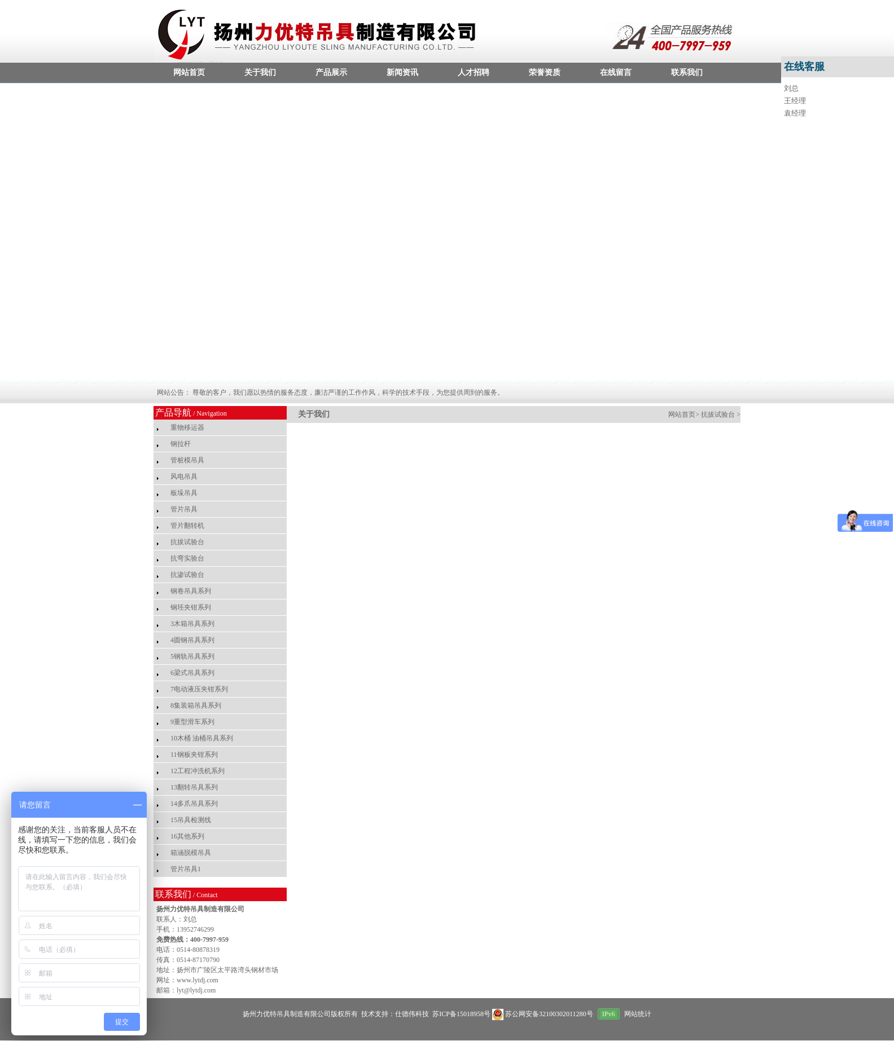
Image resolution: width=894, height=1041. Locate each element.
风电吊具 (184, 476)
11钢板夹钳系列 (194, 754)
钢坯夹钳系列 (190, 607)
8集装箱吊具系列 (195, 705)
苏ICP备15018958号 (460, 1014)
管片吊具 (184, 509)
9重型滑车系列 (192, 722)
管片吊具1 (185, 869)
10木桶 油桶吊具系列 (201, 738)
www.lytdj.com (197, 980)
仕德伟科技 (412, 1014)
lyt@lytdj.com (196, 990)
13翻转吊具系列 (194, 787)
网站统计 (637, 1014)
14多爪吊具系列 (194, 804)
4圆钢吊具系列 (192, 640)
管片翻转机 (187, 526)
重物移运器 (187, 427)
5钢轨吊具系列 (192, 656)
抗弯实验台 (187, 558)
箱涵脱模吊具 (190, 853)
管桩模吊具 (187, 460)
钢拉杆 (180, 444)
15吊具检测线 (190, 820)
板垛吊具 (184, 493)
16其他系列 (187, 836)
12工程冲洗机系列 (197, 771)
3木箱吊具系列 (192, 624)
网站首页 (681, 414)
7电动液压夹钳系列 (199, 689)
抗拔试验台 (187, 542)
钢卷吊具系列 (190, 591)
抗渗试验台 (187, 575)
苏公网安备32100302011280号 (543, 1014)
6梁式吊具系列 (192, 673)
